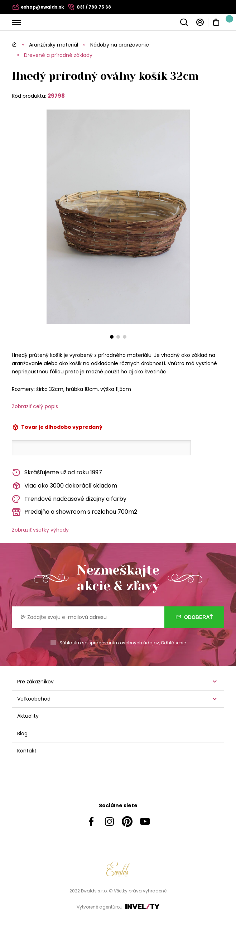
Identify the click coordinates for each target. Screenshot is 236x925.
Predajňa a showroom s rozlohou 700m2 (74, 512)
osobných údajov (139, 643)
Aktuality (28, 716)
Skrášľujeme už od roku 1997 (57, 472)
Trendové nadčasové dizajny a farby (69, 499)
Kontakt (27, 750)
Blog (22, 733)
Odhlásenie (173, 643)
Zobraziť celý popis (35, 406)
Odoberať (194, 617)
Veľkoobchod (33, 698)
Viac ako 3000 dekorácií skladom (64, 485)
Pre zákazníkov (35, 681)
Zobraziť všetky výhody (40, 529)
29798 (56, 96)
